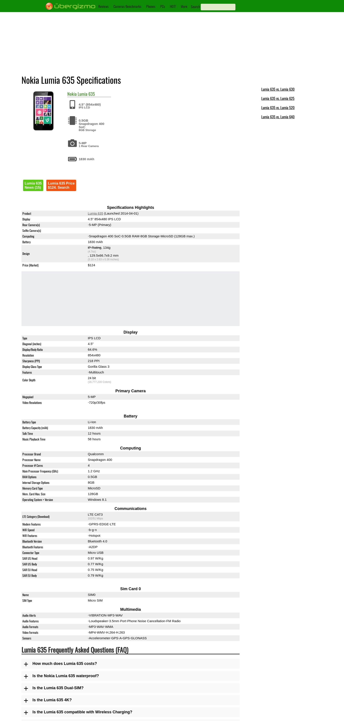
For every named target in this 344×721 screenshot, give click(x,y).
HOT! (173, 6)
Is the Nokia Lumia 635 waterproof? (65, 676)
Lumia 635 (86, 94)
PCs (162, 6)
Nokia (72, 94)
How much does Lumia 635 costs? (64, 663)
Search (195, 6)
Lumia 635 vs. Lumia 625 (277, 98)
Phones (150, 6)
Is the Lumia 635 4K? (52, 700)
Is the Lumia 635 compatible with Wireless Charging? (82, 712)
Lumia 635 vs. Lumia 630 (278, 89)
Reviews (103, 6)
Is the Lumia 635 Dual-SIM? (58, 688)
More (184, 6)
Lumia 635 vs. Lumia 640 (278, 116)
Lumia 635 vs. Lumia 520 (278, 107)
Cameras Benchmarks (127, 6)
